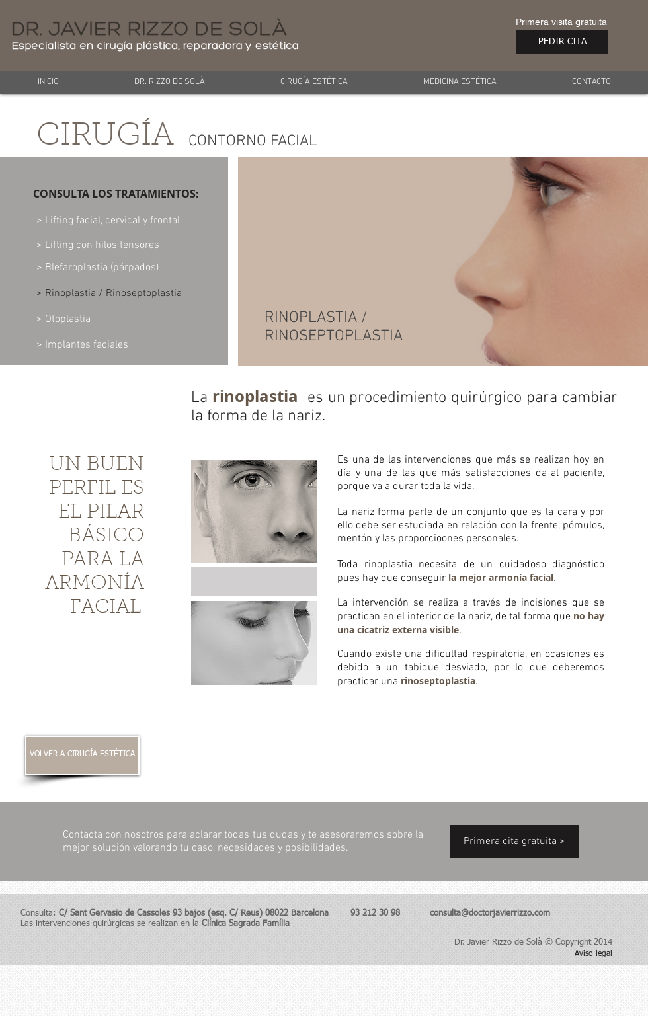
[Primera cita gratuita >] (514, 841)
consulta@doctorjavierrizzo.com (490, 913)
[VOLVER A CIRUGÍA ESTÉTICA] (82, 755)
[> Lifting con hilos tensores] (98, 245)
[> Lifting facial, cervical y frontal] (109, 221)
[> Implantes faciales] (83, 345)
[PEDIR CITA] (562, 42)
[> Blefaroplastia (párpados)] (99, 267)
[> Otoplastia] (81, 319)
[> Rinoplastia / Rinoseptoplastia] (111, 293)
